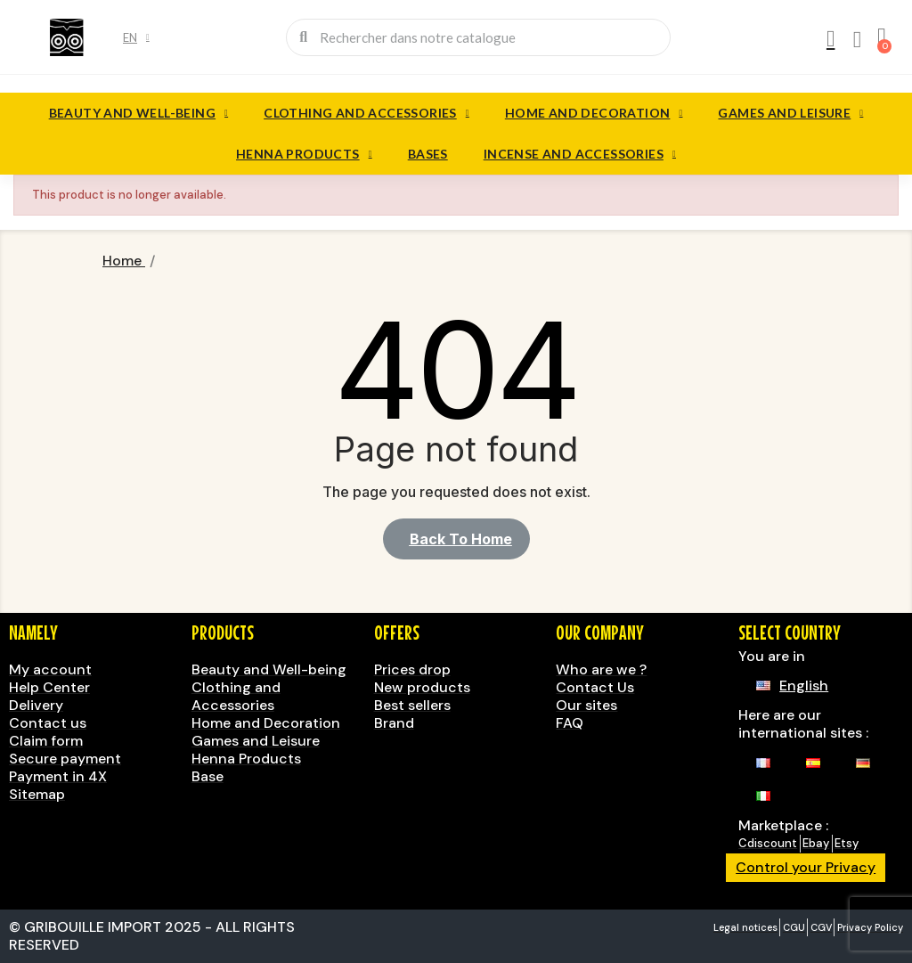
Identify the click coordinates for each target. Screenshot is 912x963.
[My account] (829, 39)
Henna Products (304, 154)
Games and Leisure (790, 113)
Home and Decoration (594, 113)
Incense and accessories (580, 154)
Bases (428, 153)
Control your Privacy (805, 867)
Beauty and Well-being (138, 113)
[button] (456, 538)
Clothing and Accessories (366, 113)
